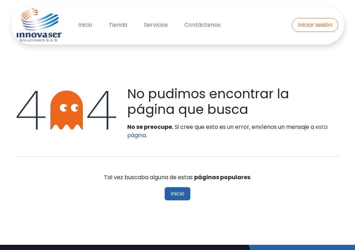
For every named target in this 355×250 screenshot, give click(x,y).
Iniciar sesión (315, 25)
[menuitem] (85, 25)
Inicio (177, 194)
